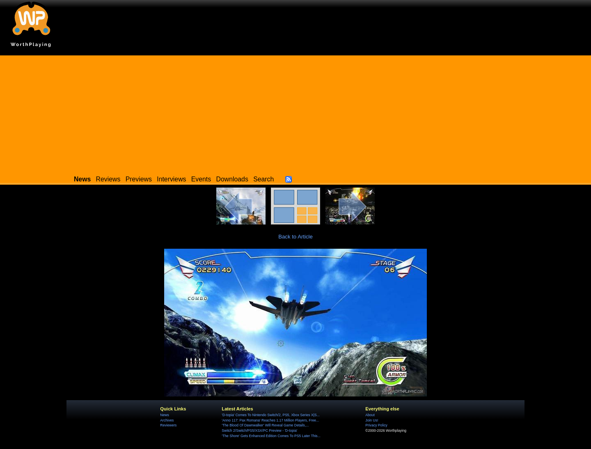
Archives (167, 420)
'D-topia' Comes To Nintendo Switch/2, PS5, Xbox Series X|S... (271, 415)
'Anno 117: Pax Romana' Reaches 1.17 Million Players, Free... (270, 420)
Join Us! (371, 420)
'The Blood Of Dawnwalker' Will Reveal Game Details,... (265, 425)
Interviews (171, 179)
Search (263, 179)
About (369, 415)
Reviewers (168, 425)
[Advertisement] (295, 112)
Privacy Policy (376, 425)
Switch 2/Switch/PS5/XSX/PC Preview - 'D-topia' (259, 430)
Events (201, 179)
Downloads (232, 179)
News (164, 415)
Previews (139, 179)
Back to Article (295, 237)
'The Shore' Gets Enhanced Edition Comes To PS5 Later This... (271, 436)
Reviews (108, 179)
